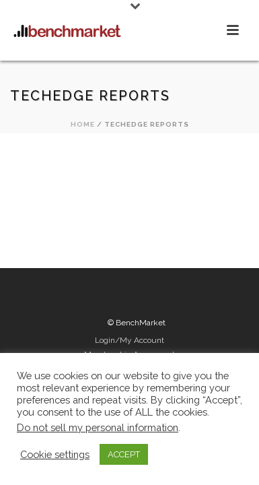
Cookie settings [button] (54, 454)
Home (83, 124)
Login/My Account (129, 340)
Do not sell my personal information (97, 427)
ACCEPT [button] (124, 454)
